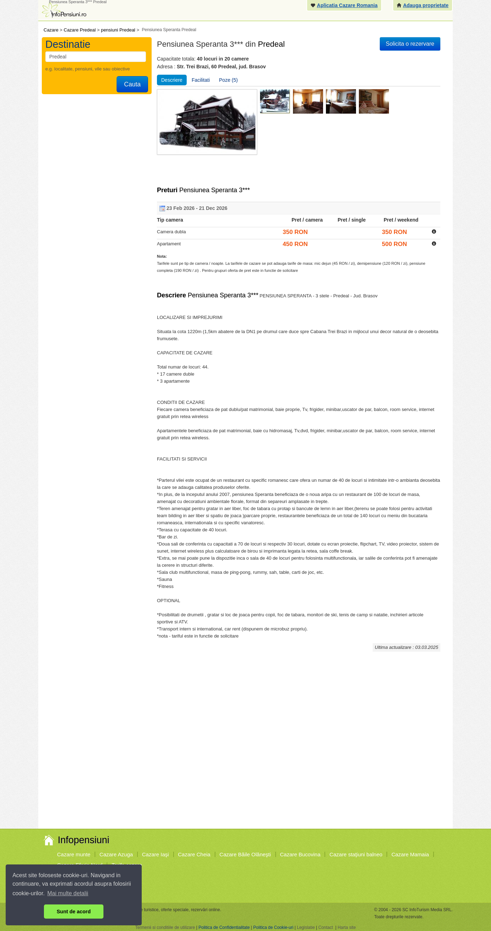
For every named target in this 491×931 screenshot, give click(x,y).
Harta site (347, 927)
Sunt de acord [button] (74, 911)
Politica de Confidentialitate (224, 927)
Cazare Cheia (194, 854)
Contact (325, 927)
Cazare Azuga (116, 854)
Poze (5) (228, 80)
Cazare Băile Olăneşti (245, 854)
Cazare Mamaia (410, 854)
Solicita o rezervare (410, 44)
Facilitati (201, 80)
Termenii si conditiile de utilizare (165, 927)
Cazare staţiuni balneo (355, 854)
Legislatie (306, 927)
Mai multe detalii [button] (68, 893)
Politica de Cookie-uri (273, 927)
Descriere (171, 80)
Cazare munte (73, 854)
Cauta (132, 84)
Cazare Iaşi (155, 854)
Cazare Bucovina (300, 854)
